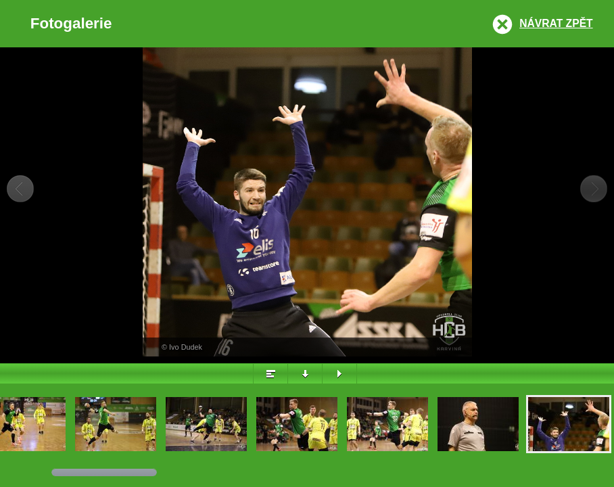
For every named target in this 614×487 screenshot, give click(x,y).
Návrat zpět (555, 23)
